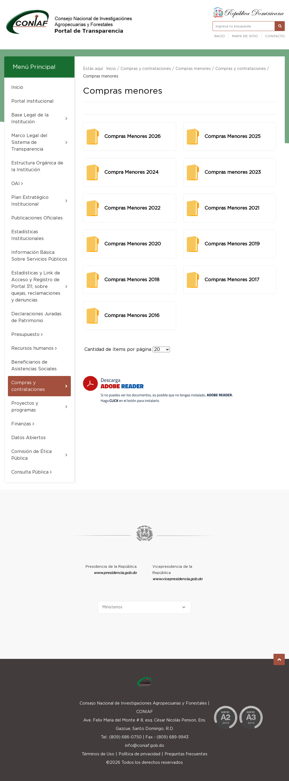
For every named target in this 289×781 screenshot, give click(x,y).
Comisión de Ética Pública (39, 455)
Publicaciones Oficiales (37, 218)
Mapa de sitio (245, 36)
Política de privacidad (139, 754)
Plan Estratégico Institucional (39, 200)
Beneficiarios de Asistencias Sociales (34, 365)
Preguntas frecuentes (186, 754)
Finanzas (22, 424)
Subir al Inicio (279, 660)
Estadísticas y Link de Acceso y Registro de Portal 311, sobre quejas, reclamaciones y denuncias (39, 286)
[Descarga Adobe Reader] (158, 389)
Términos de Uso (98, 754)
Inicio (219, 36)
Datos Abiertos (28, 437)
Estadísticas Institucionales (27, 235)
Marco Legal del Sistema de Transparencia (39, 142)
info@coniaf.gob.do (144, 745)
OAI (17, 183)
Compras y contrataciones (39, 386)
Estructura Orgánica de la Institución (37, 166)
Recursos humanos (34, 348)
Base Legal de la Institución (39, 118)
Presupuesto (27, 334)
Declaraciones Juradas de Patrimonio (36, 317)
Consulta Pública (31, 472)
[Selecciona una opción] (144, 607)
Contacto (275, 36)
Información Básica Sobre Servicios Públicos (39, 255)
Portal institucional (32, 101)
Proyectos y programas (39, 406)
